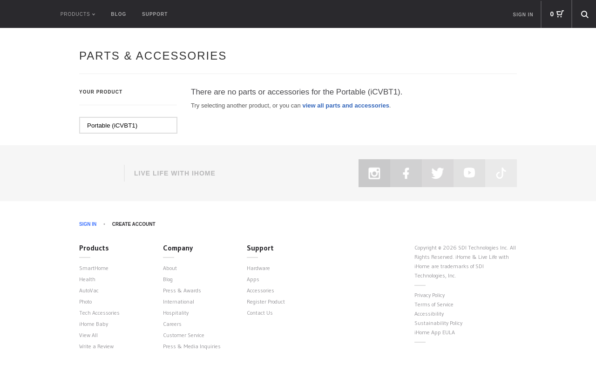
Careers (172, 323)
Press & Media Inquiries (192, 346)
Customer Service (183, 334)
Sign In (87, 224)
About (170, 267)
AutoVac (89, 290)
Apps (253, 279)
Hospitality (176, 312)
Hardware (258, 267)
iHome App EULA (434, 332)
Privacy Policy (429, 294)
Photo (85, 301)
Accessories (260, 290)
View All (88, 334)
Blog (118, 14)
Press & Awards (182, 290)
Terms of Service (434, 304)
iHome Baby (93, 323)
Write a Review (96, 346)
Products (94, 247)
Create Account (134, 224)
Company (178, 247)
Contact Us (260, 312)
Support (155, 14)
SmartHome (93, 267)
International (178, 301)
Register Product (266, 301)
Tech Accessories (99, 312)
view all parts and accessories (345, 105)
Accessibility (429, 313)
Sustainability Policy (438, 322)
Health (87, 279)
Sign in (523, 14)
